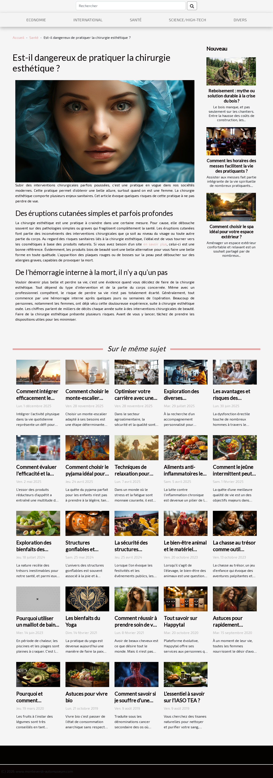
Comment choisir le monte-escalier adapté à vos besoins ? (87, 401)
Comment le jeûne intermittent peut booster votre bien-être (233, 477)
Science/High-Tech (187, 19)
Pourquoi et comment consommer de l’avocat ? (32, 704)
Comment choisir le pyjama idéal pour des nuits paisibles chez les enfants (87, 477)
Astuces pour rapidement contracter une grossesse (230, 628)
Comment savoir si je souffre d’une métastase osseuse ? (135, 704)
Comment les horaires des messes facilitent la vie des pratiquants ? (231, 165)
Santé (136, 19)
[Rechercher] (131, 5)
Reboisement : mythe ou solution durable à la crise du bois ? (231, 95)
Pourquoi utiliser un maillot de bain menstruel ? (35, 625)
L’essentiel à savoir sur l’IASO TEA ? (184, 697)
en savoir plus (155, 244)
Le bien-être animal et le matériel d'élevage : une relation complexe (185, 552)
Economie (36, 19)
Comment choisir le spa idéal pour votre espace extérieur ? (231, 231)
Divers (240, 19)
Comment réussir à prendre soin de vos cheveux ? (136, 624)
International (88, 19)
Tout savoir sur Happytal (180, 621)
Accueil (18, 37)
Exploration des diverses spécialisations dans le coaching (182, 401)
